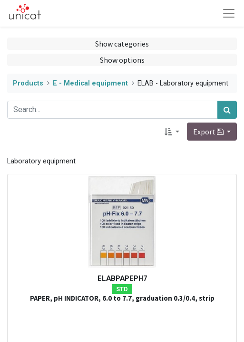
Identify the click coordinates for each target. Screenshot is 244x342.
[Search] (227, 110)
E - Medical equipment (90, 83)
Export (209, 131)
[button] (172, 131)
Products (28, 83)
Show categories (122, 43)
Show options (122, 60)
